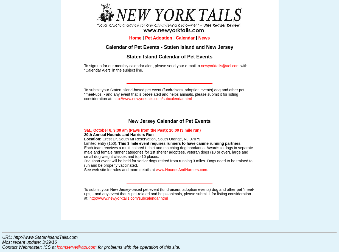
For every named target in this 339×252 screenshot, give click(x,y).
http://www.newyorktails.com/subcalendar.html (152, 99)
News (204, 38)
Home (135, 38)
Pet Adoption (158, 38)
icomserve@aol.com (77, 247)
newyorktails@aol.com (220, 66)
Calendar (185, 38)
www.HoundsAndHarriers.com (181, 170)
